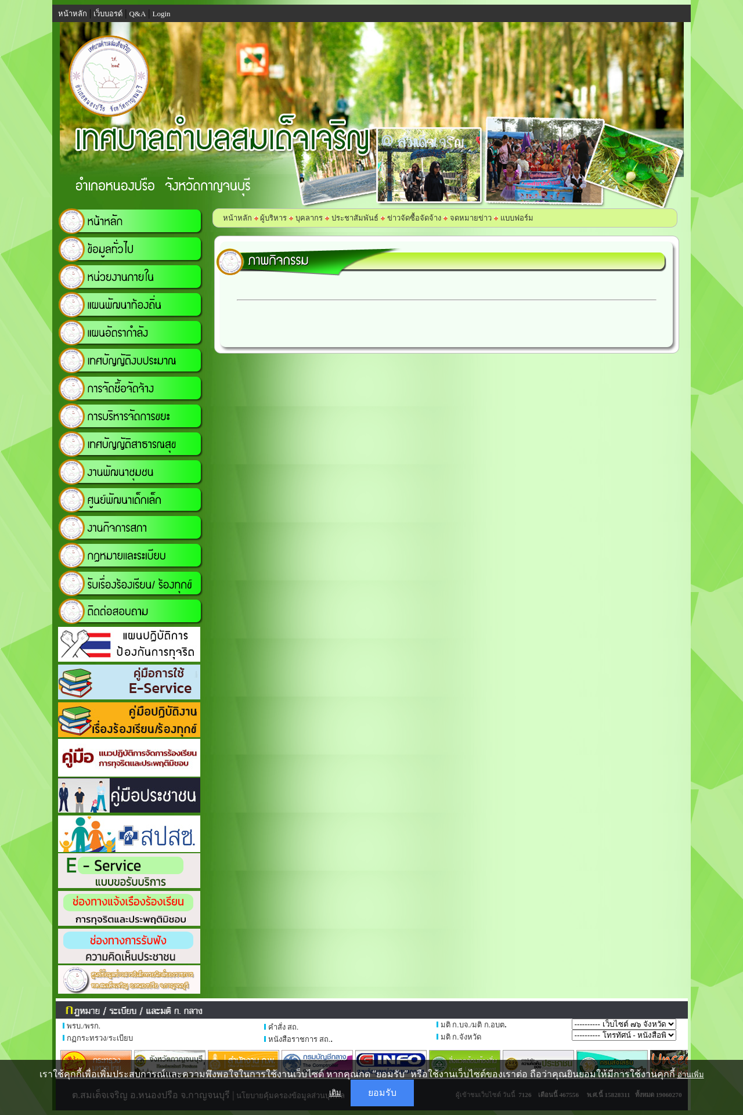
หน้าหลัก (237, 218)
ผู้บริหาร (272, 218)
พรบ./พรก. (83, 1026)
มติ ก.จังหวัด (461, 1037)
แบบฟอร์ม (516, 218)
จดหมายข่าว (471, 218)
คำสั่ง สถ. (283, 1027)
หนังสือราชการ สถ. (299, 1039)
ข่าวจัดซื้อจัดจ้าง (414, 218)
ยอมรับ (382, 1093)
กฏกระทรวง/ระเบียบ (100, 1038)
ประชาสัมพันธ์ (354, 218)
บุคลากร (309, 218)
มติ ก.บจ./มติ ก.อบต (472, 1024)
